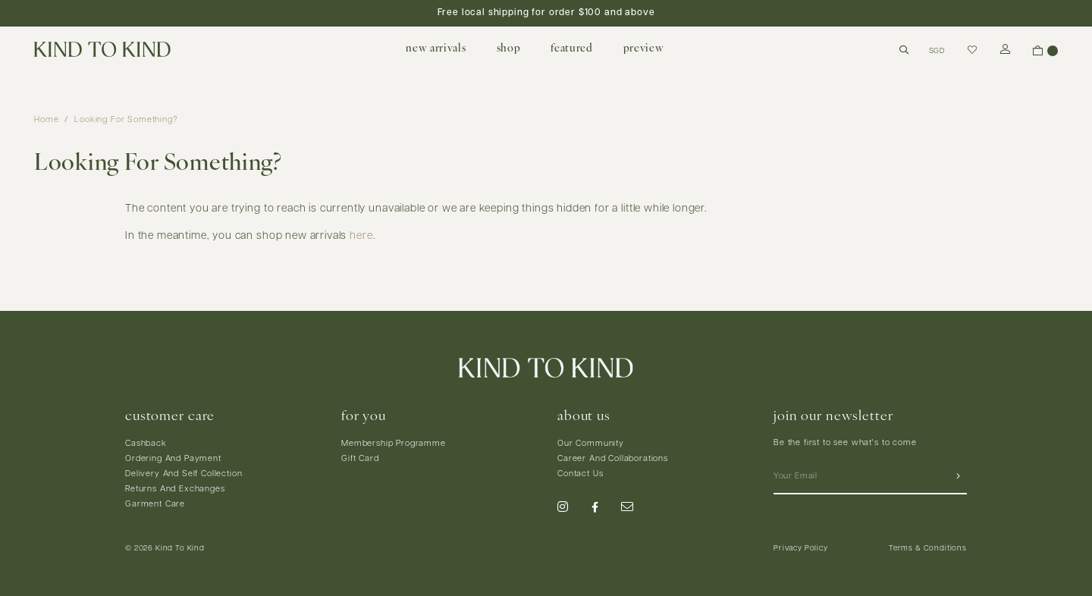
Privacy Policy (801, 548)
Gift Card (360, 459)
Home (46, 120)
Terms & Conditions (928, 548)
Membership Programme (393, 444)
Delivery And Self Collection (184, 474)
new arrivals (436, 49)
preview (643, 49)
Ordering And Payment (173, 459)
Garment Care (155, 504)
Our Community (590, 444)
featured (571, 49)
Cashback (146, 444)
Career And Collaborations (612, 459)
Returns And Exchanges (175, 489)
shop (509, 49)
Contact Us (580, 474)
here (361, 236)
